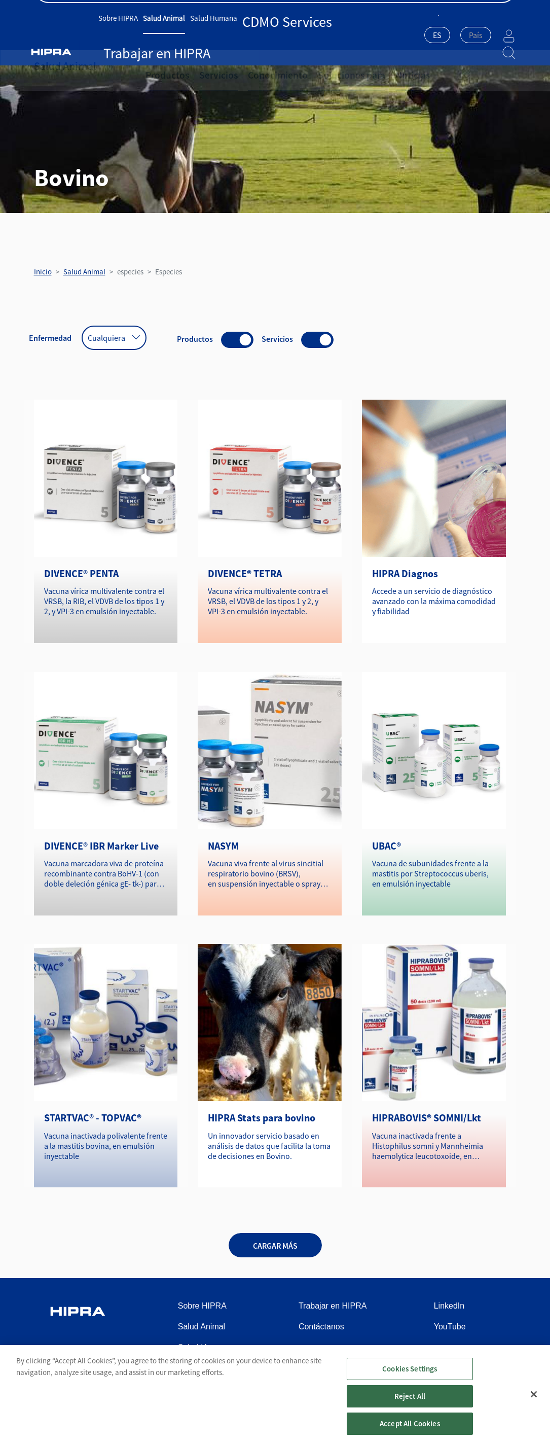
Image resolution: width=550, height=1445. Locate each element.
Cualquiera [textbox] (106, 338)
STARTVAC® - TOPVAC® (92, 1117)
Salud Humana (223, 34)
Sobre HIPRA (128, 34)
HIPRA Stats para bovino (261, 1117)
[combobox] (412, 36)
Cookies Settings (409, 1378)
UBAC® (386, 845)
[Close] (534, 1403)
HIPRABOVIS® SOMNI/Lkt (426, 1117)
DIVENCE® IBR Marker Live (101, 845)
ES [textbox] (412, 35)
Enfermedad (50, 338)
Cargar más (275, 1246)
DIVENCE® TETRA (245, 573)
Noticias (371, 66)
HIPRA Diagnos (405, 573)
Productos (163, 66)
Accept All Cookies (410, 1432)
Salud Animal (174, 34)
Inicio (43, 271)
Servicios (207, 66)
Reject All (410, 1405)
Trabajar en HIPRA (333, 34)
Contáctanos (495, 11)
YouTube (450, 1326)
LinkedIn (449, 1305)
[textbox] (450, 35)
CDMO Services (276, 34)
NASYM (223, 845)
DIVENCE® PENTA (81, 573)
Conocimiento (257, 66)
